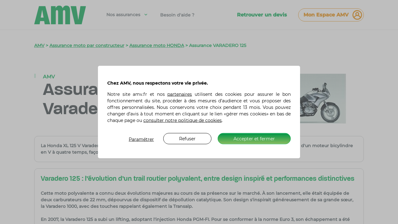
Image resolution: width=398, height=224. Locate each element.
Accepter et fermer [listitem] (254, 138)
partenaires (179, 94)
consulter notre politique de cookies (182, 120)
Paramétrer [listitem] (141, 139)
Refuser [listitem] (187, 138)
